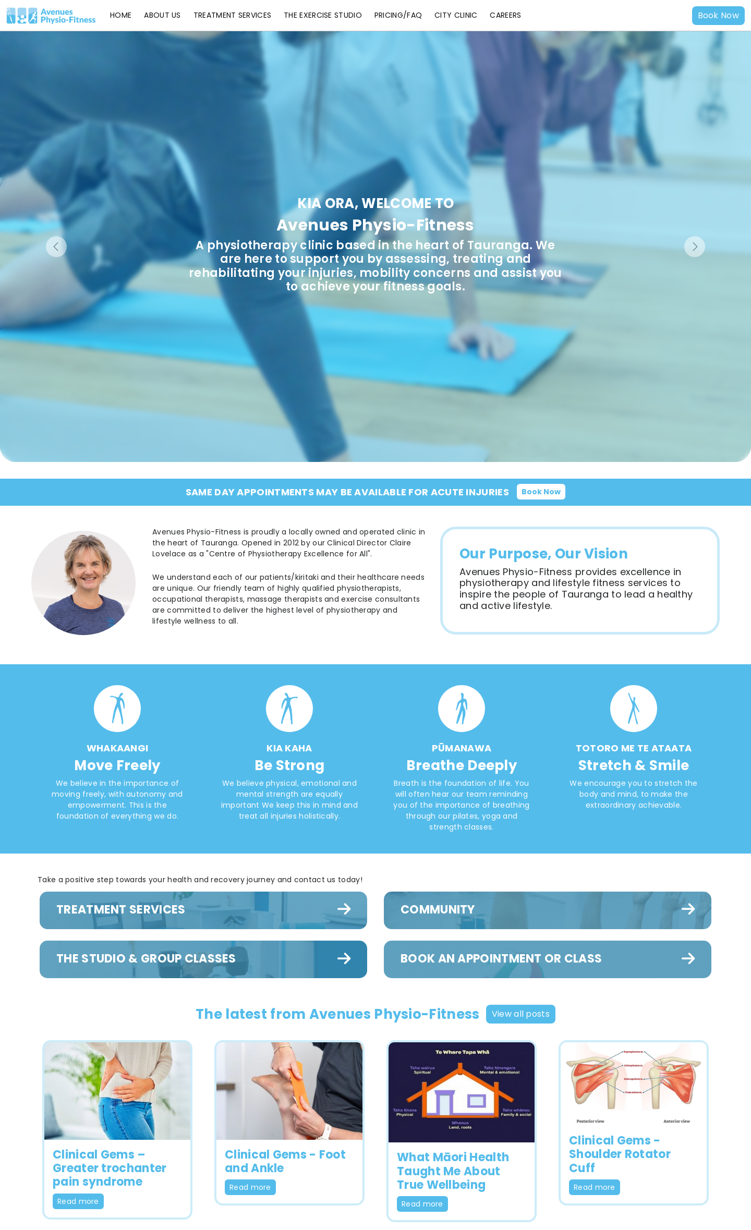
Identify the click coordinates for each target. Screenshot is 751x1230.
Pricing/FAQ (398, 15)
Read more (78, 1201)
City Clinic (455, 15)
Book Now (718, 15)
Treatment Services (232, 15)
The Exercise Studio (323, 15)
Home (120, 15)
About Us (162, 15)
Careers (505, 15)
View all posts (521, 1014)
